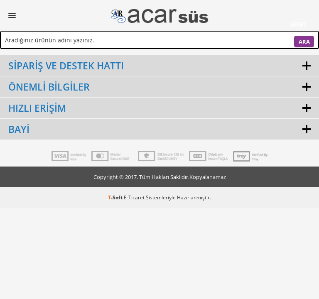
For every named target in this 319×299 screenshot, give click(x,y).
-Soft (116, 197)
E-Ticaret (134, 197)
